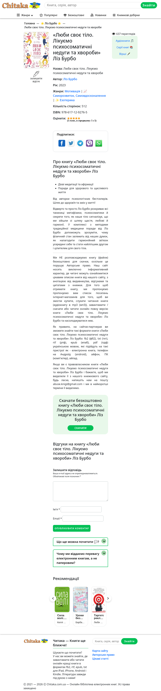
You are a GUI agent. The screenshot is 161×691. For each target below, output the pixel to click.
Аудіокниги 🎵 (125, 41)
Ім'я (56, 509)
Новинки (100, 15)
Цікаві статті (100, 656)
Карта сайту (100, 648)
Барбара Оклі (80, 620)
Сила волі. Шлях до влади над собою (61, 614)
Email (57, 518)
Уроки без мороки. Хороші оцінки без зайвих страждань (80, 614)
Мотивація (72, 91)
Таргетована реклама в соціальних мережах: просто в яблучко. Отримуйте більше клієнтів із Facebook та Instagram (99, 614)
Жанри (25, 15)
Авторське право (103, 652)
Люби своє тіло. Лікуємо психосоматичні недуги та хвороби (99, 620)
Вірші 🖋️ (124, 54)
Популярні (50, 15)
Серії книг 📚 (125, 47)
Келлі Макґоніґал (62, 620)
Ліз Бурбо (70, 79)
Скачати (80, 428)
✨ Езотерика (65, 100)
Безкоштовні (76, 15)
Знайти (149, 5)
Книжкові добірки (128, 15)
